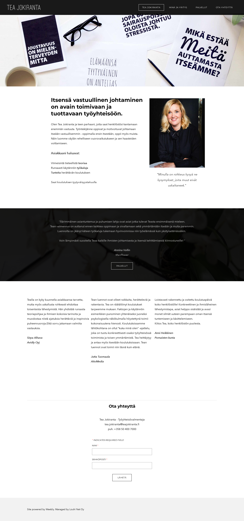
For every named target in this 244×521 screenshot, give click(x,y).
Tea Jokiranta (151, 7)
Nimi (95, 446)
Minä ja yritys (178, 7)
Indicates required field (108, 440)
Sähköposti (99, 459)
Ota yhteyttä (224, 7)
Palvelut (201, 7)
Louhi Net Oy (76, 509)
